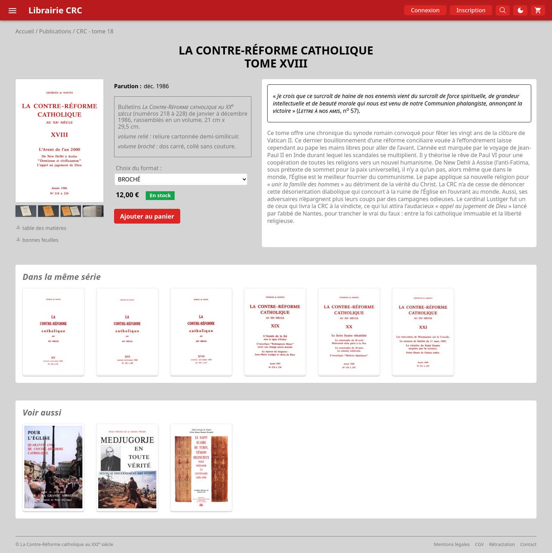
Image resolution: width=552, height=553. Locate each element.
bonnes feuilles (36, 240)
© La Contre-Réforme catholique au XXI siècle (64, 544)
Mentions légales (452, 544)
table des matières (40, 228)
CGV (479, 544)
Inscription (471, 10)
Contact (528, 544)
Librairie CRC (55, 10)
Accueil (24, 31)
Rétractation (502, 544)
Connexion (425, 10)
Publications (55, 31)
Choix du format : (139, 168)
